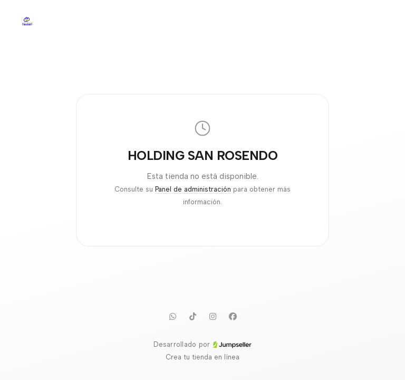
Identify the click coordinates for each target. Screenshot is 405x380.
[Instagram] (212, 316)
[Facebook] (232, 316)
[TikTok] (192, 316)
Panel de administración (193, 189)
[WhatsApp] (172, 316)
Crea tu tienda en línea (202, 357)
